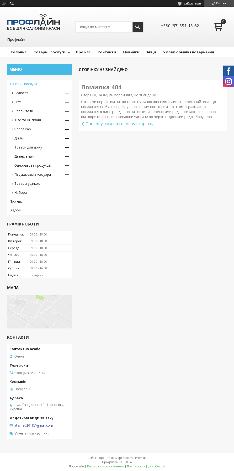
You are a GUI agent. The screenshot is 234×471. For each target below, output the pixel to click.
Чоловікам (22, 129)
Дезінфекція (24, 156)
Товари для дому (28, 147)
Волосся (21, 93)
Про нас (83, 52)
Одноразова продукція (32, 165)
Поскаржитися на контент (105, 466)
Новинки (131, 52)
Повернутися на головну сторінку (119, 123)
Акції (151, 52)
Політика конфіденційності (146, 466)
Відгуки (15, 210)
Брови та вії (24, 111)
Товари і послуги (49, 52)
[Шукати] (138, 27)
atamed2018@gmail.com (33, 425)
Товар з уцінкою (27, 183)
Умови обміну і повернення (188, 52)
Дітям (19, 138)
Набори (20, 192)
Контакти (107, 52)
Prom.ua (141, 458)
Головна (19, 52)
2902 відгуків (192, 3)
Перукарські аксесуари (32, 174)
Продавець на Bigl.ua (117, 462)
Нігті (17, 102)
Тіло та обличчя (27, 120)
